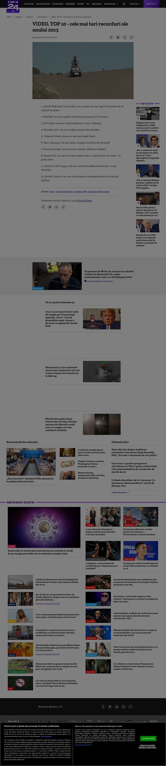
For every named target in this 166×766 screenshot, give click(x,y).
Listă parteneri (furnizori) (83, 745)
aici (37, 751)
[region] (83, 744)
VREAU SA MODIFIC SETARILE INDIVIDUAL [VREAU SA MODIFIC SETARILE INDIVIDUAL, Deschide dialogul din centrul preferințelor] (147, 747)
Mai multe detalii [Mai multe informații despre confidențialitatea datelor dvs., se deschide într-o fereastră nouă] (46, 736)
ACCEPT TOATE (148, 739)
